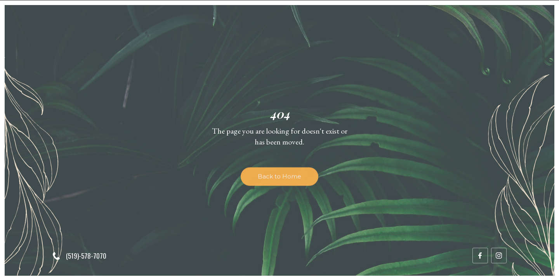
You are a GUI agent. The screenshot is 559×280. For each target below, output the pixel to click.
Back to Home (279, 179)
